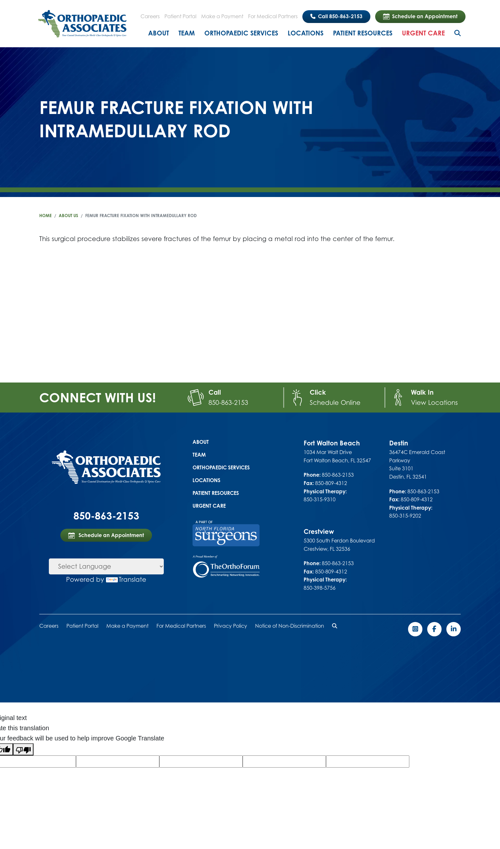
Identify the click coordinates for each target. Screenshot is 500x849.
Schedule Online (335, 402)
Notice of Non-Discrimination (289, 626)
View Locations (434, 402)
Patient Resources (362, 33)
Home (45, 215)
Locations (305, 33)
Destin (398, 443)
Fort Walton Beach (332, 443)
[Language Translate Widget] (106, 566)
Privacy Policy (230, 626)
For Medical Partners (273, 16)
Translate (126, 579)
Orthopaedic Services (241, 33)
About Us (68, 215)
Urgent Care (423, 33)
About (158, 33)
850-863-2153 (228, 402)
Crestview (319, 531)
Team (186, 33)
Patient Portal (180, 16)
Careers (150, 16)
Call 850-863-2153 (336, 16)
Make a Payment (222, 16)
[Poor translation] (23, 749)
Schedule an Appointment (420, 16)
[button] (334, 626)
